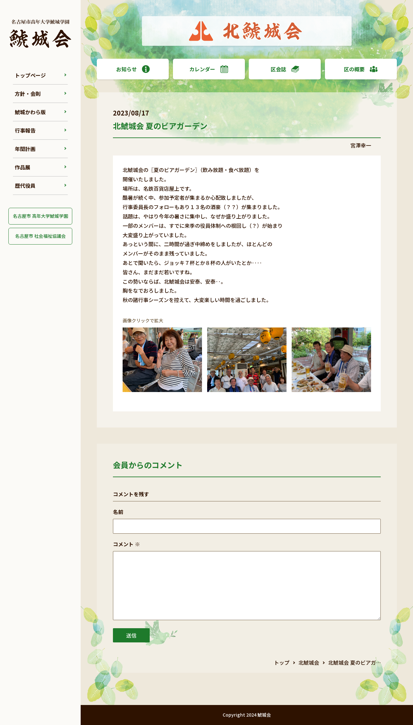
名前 (118, 512)
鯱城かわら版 (30, 112)
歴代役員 (25, 185)
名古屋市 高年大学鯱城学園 (40, 216)
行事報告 (25, 130)
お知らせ (133, 69)
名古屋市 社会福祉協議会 (40, 236)
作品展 (22, 167)
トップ (281, 662)
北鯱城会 (308, 662)
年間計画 (25, 149)
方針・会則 (28, 93)
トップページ (30, 75)
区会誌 (285, 69)
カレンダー (208, 69)
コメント (126, 544)
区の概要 (361, 69)
